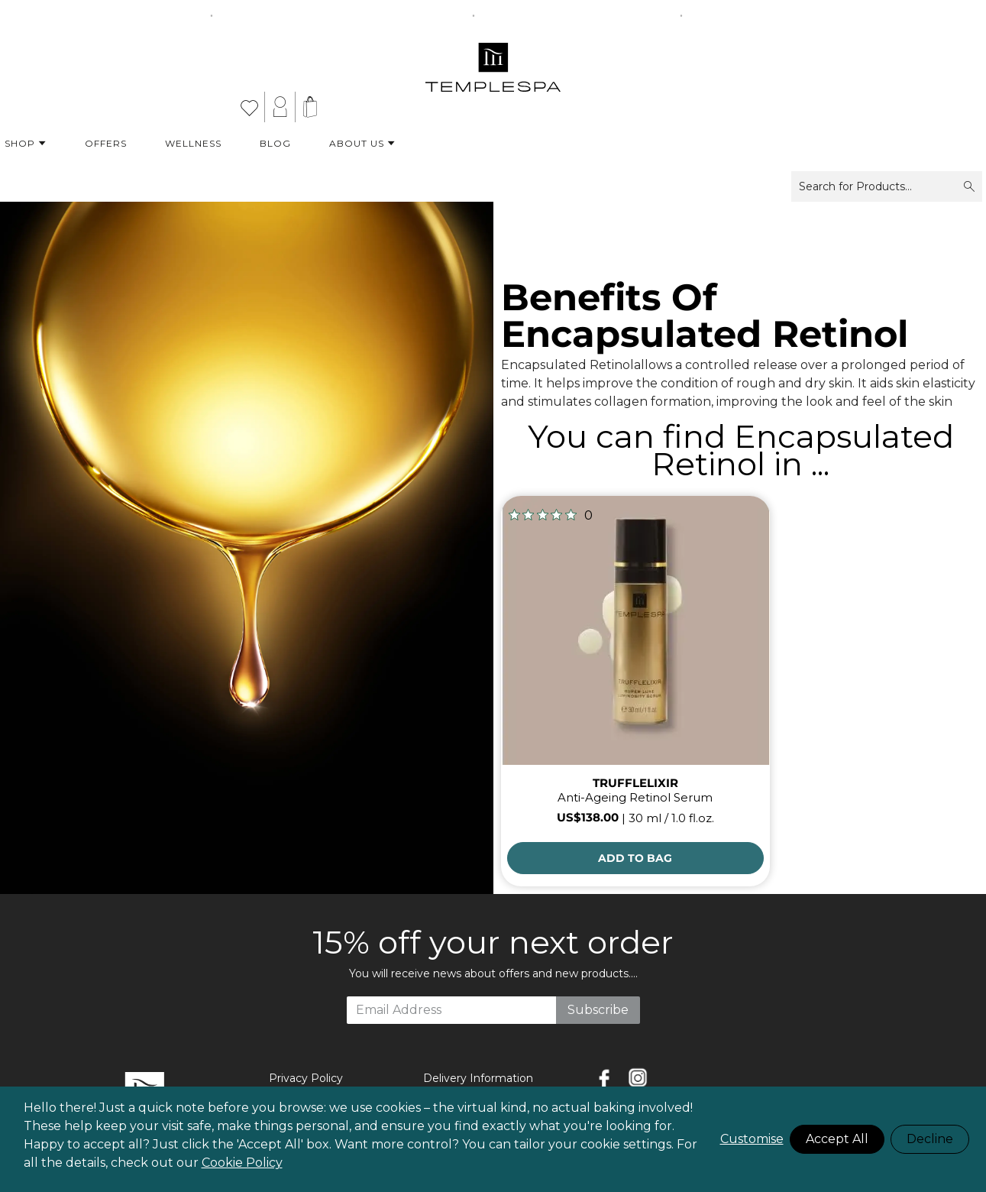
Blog (275, 143)
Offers (106, 143)
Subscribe (598, 1010)
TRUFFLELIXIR (635, 783)
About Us (362, 144)
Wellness (193, 143)
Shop (26, 144)
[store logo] (493, 61)
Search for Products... (887, 186)
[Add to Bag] (635, 858)
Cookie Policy (242, 1162)
